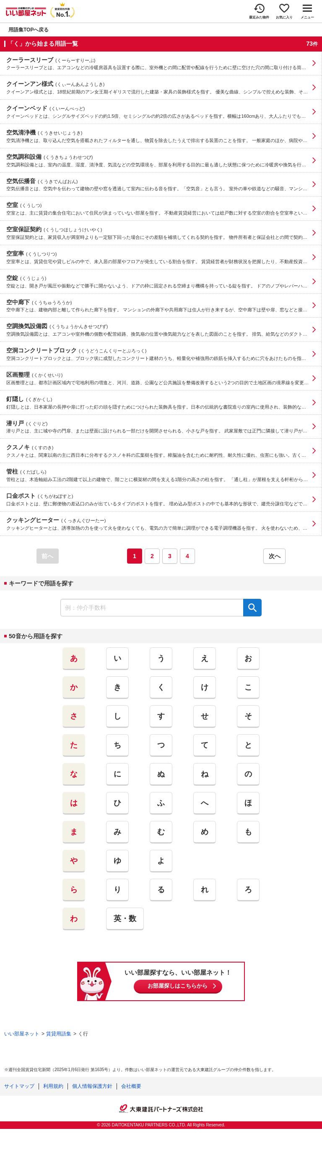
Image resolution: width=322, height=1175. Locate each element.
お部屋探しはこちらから (178, 986)
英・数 (125, 918)
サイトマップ (19, 1086)
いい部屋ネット (21, 1034)
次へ (274, 556)
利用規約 (53, 1086)
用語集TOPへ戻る (28, 29)
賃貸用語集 (58, 1034)
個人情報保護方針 (92, 1086)
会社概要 (131, 1086)
